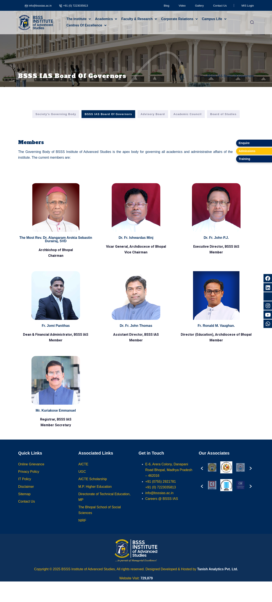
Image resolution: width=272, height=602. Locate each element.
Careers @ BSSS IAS (161, 504)
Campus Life (212, 19)
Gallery (199, 5)
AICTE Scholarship (92, 484)
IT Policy (24, 484)
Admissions (247, 151)
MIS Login (247, 5)
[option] (216, 472)
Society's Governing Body (55, 114)
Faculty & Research (137, 19)
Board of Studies (223, 114)
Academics (104, 19)
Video (182, 5)
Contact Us (220, 5)
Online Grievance (31, 469)
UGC (82, 477)
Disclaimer (26, 492)
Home (199, 76)
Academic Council (187, 114)
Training (244, 159)
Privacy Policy (28, 477)
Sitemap (24, 499)
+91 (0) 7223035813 (75, 5)
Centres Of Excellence (84, 25)
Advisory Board (153, 114)
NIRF (82, 526)
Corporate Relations (177, 19)
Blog (166, 5)
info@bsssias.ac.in (40, 5)
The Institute (77, 19)
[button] (202, 472)
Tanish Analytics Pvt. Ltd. (217, 569)
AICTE (83, 469)
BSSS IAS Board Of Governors (108, 114)
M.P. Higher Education (95, 492)
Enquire (244, 143)
